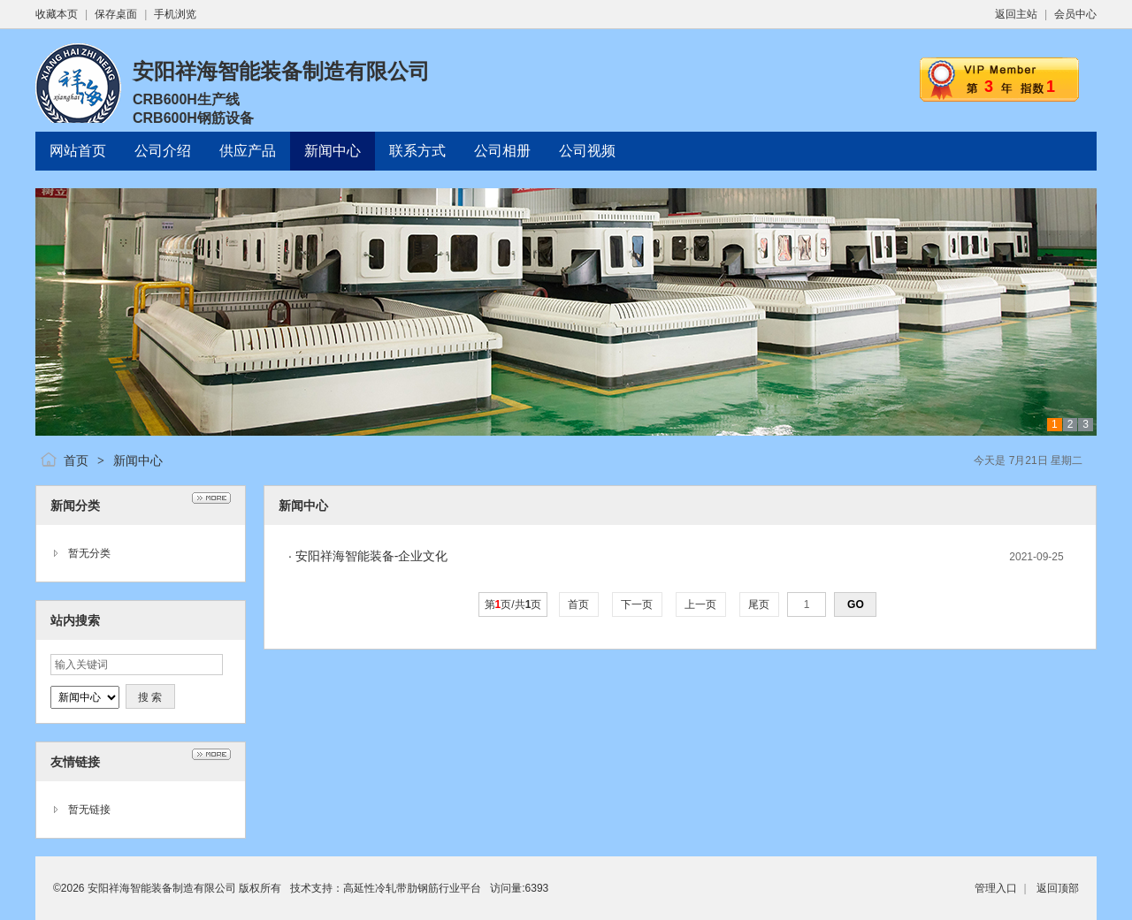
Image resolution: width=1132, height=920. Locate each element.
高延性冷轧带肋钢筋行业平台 (412, 888)
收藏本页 (56, 14)
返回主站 (1016, 14)
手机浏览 (175, 14)
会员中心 (1075, 14)
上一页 (701, 604)
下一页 (637, 604)
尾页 (759, 604)
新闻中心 (138, 460)
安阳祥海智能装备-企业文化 (371, 556)
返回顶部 (1057, 888)
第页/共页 (513, 604)
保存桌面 (116, 14)
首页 (76, 460)
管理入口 (996, 888)
